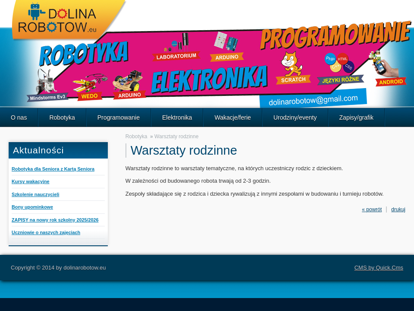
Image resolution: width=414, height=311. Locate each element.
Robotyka (62, 117)
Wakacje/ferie (232, 117)
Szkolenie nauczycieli (35, 194)
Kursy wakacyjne (31, 181)
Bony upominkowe (32, 206)
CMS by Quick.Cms (378, 267)
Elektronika (177, 117)
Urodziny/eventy (295, 117)
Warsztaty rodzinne (176, 136)
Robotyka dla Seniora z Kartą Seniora (53, 168)
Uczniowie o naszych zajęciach (46, 232)
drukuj (398, 209)
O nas (19, 117)
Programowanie (118, 117)
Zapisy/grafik (356, 117)
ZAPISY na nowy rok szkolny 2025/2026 (55, 219)
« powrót (372, 209)
